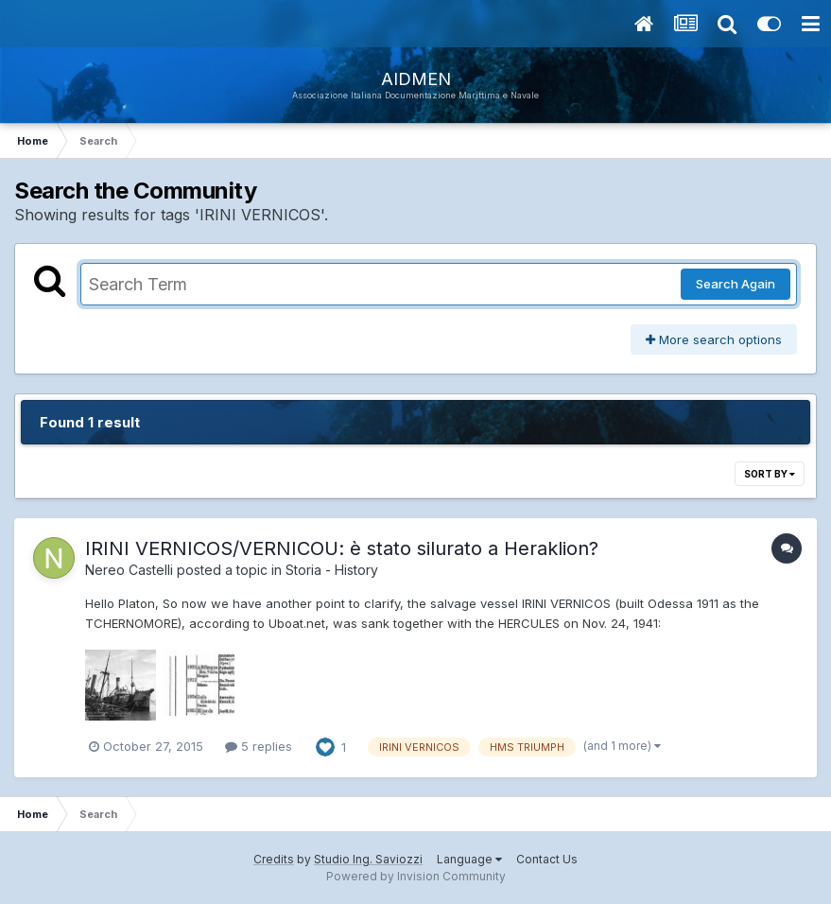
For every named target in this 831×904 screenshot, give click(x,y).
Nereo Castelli (129, 570)
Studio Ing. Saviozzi (368, 859)
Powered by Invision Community (416, 876)
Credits (273, 859)
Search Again (735, 283)
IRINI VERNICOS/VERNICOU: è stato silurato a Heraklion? (341, 548)
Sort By (769, 473)
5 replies (258, 746)
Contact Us (547, 859)
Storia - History (332, 570)
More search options (714, 339)
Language (469, 859)
